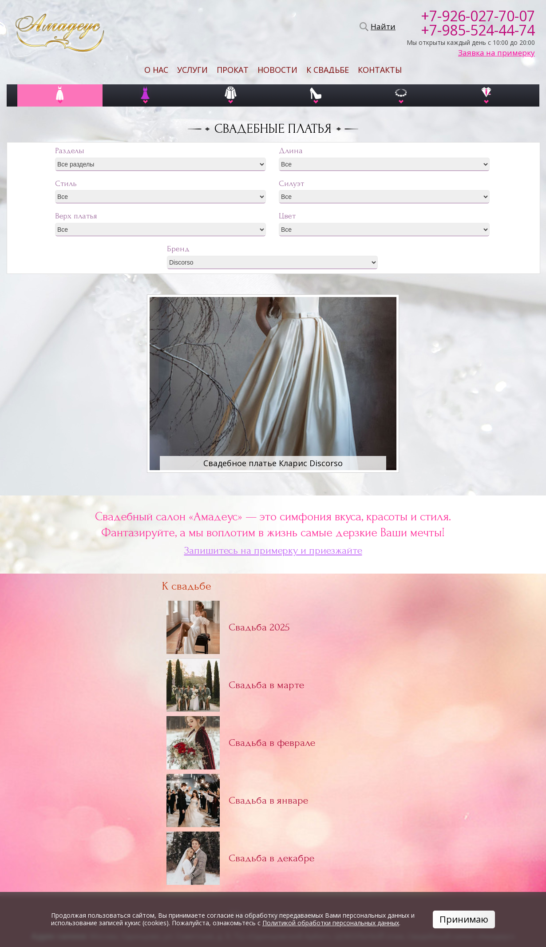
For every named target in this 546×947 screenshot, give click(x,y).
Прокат (233, 69)
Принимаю (463, 919)
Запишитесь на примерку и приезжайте (273, 550)
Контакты (380, 69)
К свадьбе (327, 69)
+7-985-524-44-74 (478, 30)
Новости (277, 69)
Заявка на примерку (496, 53)
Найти (382, 26)
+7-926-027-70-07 (478, 16)
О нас (156, 69)
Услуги (192, 69)
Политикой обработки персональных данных (330, 923)
